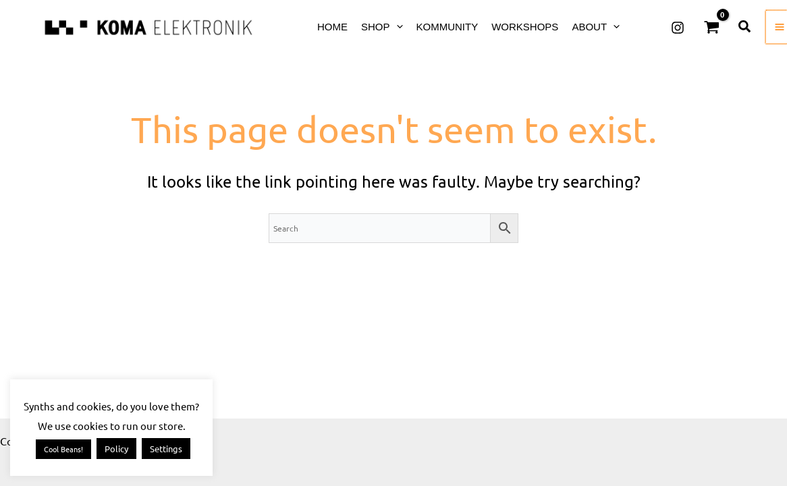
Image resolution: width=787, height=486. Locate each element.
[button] (745, 27)
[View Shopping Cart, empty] (711, 27)
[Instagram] (677, 27)
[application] (396, 27)
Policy (116, 448)
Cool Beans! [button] (63, 448)
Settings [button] (166, 448)
